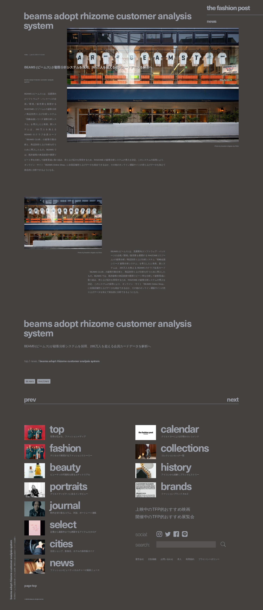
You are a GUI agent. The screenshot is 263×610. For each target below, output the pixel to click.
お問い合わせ (167, 559)
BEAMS (30, 381)
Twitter (168, 534)
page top (30, 585)
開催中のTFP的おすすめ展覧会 (164, 516)
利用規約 (190, 559)
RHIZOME (43, 381)
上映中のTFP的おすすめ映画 (162, 509)
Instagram (159, 534)
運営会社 (139, 559)
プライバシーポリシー (208, 559)
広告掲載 (152, 559)
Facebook (176, 534)
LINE (185, 534)
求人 (180, 559)
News (211, 21)
